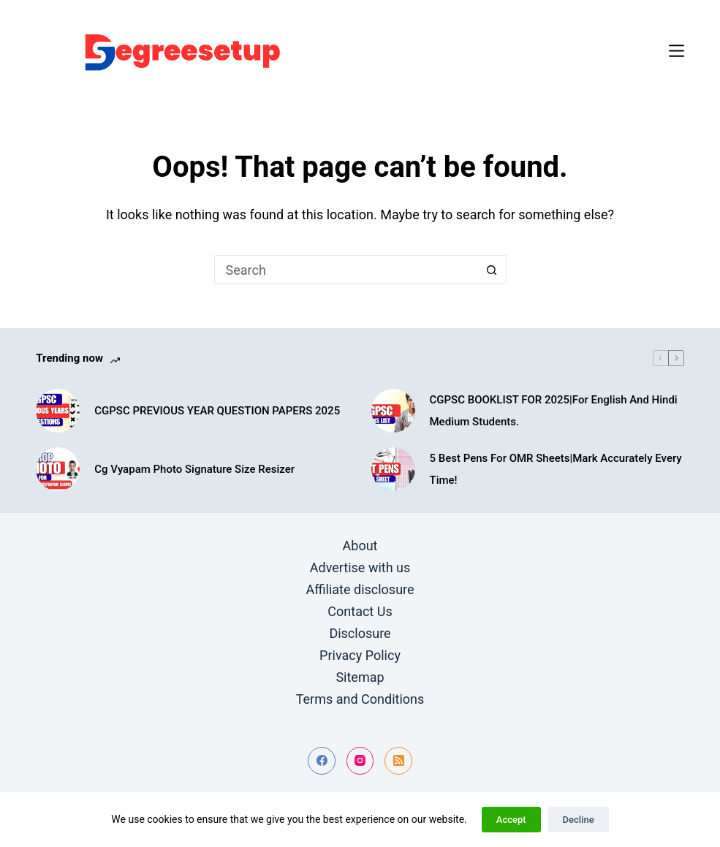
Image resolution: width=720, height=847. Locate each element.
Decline (578, 819)
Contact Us (359, 611)
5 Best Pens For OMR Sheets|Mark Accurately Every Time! (556, 469)
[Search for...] (345, 269)
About (360, 545)
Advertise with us (360, 567)
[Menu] (676, 50)
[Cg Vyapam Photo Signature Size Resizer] (58, 469)
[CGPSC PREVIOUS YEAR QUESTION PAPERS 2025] (58, 411)
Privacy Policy (360, 655)
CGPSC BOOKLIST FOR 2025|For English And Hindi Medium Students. (554, 410)
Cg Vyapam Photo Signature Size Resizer (194, 469)
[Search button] (492, 269)
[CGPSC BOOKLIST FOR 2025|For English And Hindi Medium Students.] (393, 411)
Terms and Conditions (360, 699)
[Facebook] (322, 761)
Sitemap (360, 677)
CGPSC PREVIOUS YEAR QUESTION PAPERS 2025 (217, 410)
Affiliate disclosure (360, 589)
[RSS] (398, 761)
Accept (511, 819)
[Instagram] (360, 761)
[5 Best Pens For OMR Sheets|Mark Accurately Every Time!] (393, 469)
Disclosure (359, 633)
